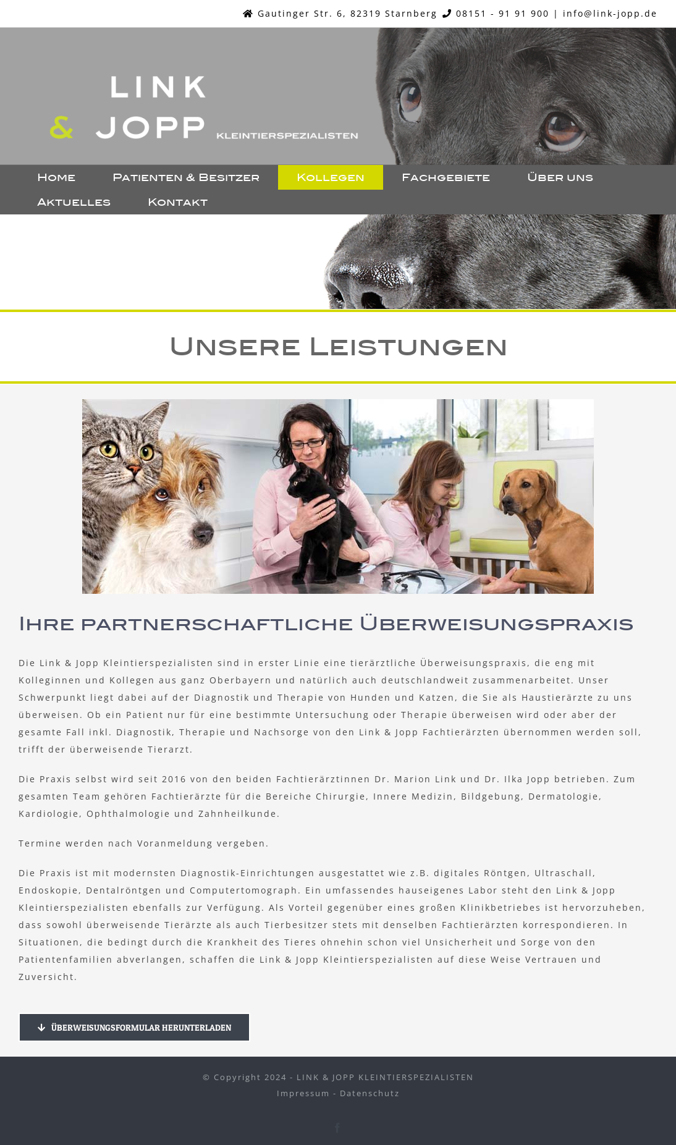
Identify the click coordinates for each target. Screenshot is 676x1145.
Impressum (303, 1093)
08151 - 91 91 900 (502, 13)
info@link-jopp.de (610, 13)
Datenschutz (370, 1093)
